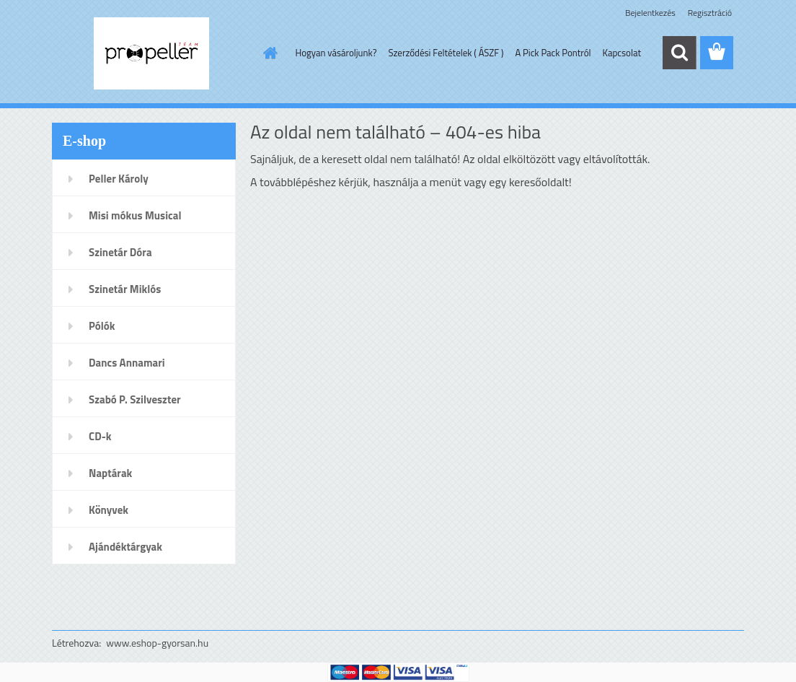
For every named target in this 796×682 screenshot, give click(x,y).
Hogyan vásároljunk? (336, 52)
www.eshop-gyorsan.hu (157, 642)
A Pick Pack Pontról (553, 52)
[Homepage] (268, 52)
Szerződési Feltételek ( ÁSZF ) (445, 52)
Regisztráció (710, 12)
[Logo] (151, 53)
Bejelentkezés (650, 12)
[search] (679, 52)
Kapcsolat (622, 52)
